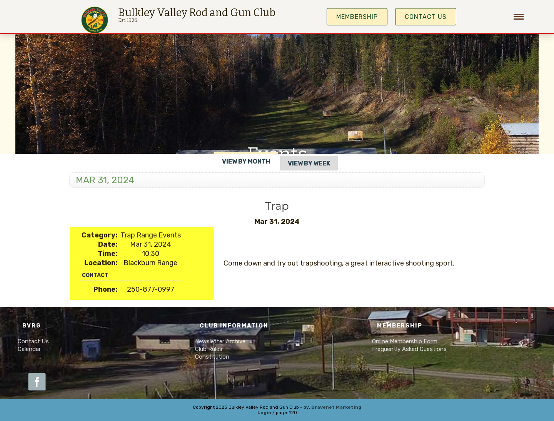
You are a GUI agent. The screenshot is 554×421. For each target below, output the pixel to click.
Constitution (212, 356)
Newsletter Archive (220, 341)
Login (264, 412)
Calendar (29, 349)
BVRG (31, 325)
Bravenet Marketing (336, 407)
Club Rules (208, 349)
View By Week (309, 163)
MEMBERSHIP (357, 16)
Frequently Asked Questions (409, 349)
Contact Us (426, 16)
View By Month (246, 161)
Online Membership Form (404, 341)
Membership (399, 325)
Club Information (234, 325)
